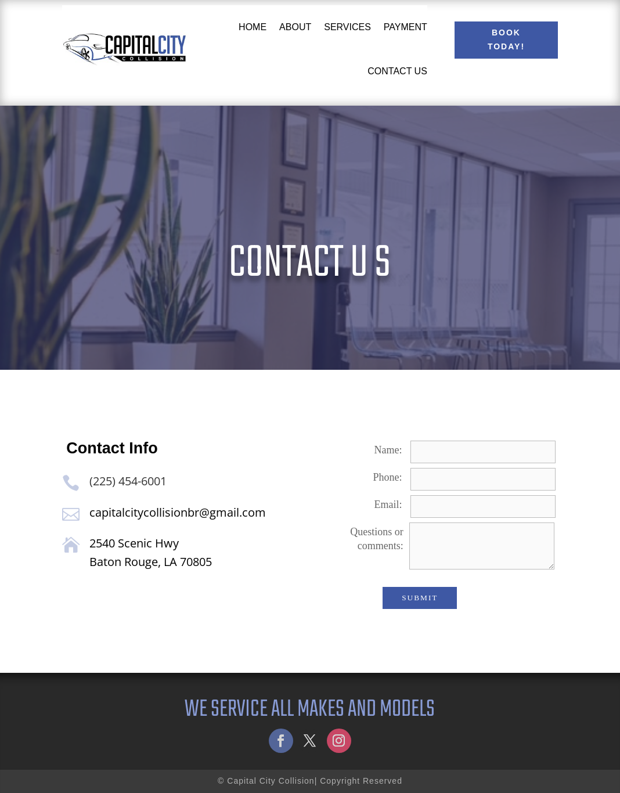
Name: (388, 450)
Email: (388, 504)
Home (252, 27)
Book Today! (506, 39)
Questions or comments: (376, 539)
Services (347, 27)
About (295, 27)
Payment (405, 27)
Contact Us (397, 71)
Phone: (387, 477)
